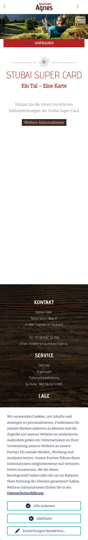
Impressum (44, 371)
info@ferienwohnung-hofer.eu (48, 344)
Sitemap (44, 365)
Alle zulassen (44, 506)
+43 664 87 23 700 (46, 337)
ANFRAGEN (44, 43)
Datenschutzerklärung (44, 378)
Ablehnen (44, 518)
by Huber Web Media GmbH (44, 384)
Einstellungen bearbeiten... (44, 531)
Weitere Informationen (44, 122)
